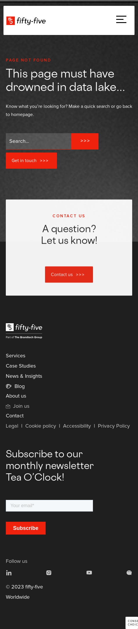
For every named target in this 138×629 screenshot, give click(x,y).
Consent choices (133, 623)
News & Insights (24, 376)
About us (16, 396)
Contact (15, 416)
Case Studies (21, 366)
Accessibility (77, 426)
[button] (121, 20)
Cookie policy (40, 426)
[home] (27, 20)
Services (15, 356)
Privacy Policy (114, 426)
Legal (12, 426)
